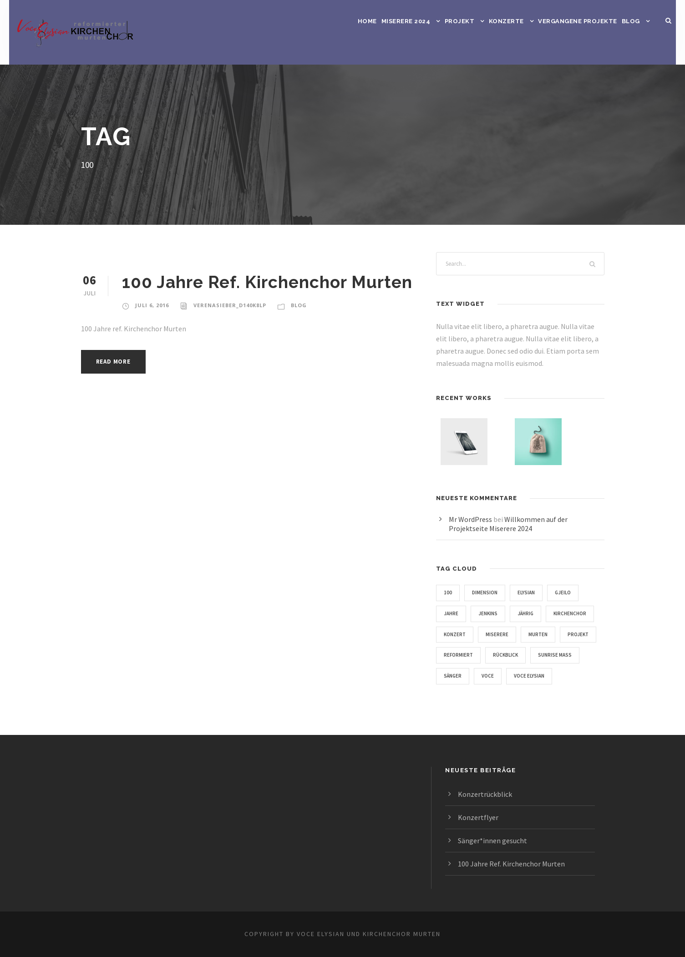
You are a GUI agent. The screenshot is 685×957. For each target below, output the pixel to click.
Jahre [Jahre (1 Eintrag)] (452, 613)
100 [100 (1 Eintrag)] (448, 592)
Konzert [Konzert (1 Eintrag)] (513, 634)
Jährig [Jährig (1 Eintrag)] (532, 613)
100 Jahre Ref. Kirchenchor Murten (269, 282)
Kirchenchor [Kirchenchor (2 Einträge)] (463, 634)
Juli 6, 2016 (152, 305)
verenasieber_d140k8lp (232, 305)
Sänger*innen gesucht (493, 840)
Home (367, 21)
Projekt (459, 21)
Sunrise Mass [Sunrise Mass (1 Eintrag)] (512, 676)
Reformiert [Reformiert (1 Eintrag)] (545, 655)
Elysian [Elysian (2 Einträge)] (531, 592)
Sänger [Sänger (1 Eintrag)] (562, 676)
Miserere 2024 (405, 21)
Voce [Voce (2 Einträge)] (451, 696)
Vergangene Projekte (577, 21)
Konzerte (505, 21)
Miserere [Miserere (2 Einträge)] (558, 634)
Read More (116, 361)
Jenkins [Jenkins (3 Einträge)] (491, 613)
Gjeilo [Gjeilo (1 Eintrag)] (571, 592)
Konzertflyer (477, 817)
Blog (631, 21)
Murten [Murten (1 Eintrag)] (454, 655)
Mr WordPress (472, 519)
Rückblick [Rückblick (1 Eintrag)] (458, 676)
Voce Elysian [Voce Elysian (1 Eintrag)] (496, 696)
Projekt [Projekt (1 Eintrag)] (497, 655)
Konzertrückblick (484, 794)
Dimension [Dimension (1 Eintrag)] (486, 592)
